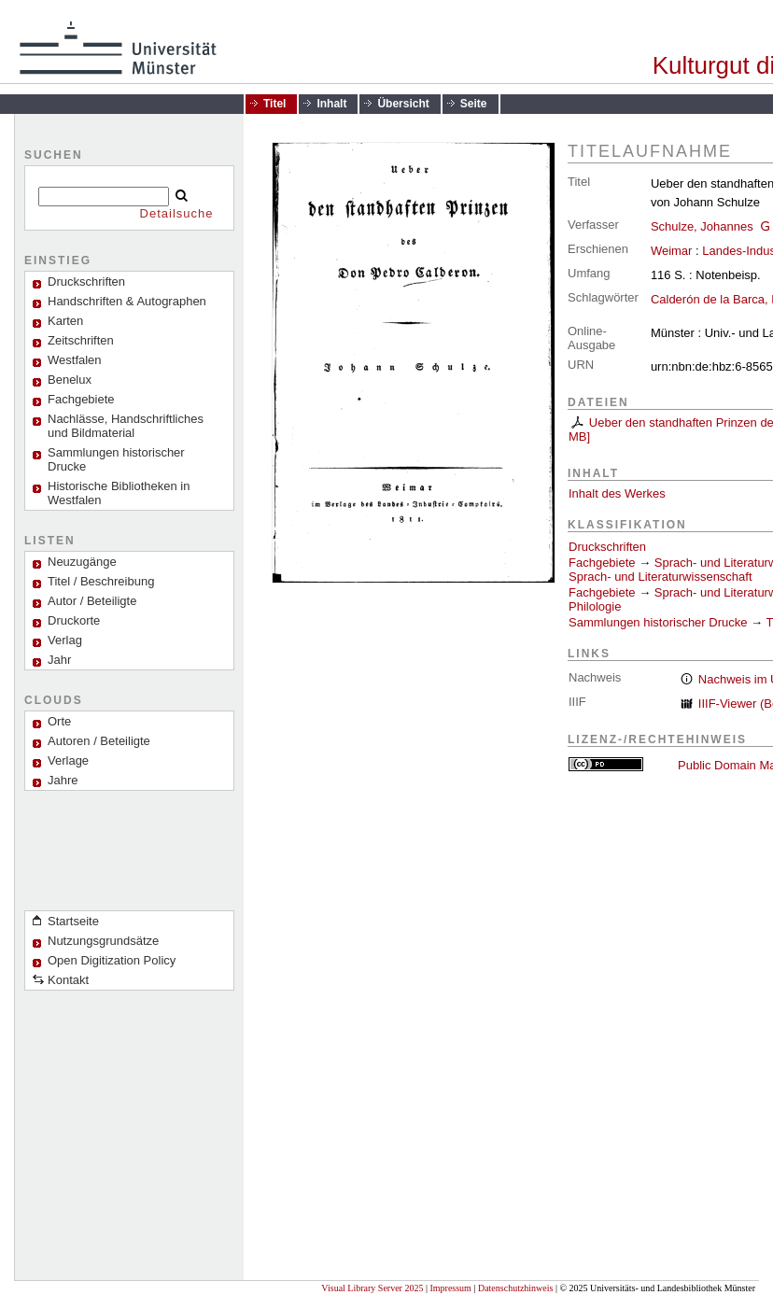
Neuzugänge (82, 562)
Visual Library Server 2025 (372, 1288)
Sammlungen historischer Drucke (116, 459)
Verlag (65, 640)
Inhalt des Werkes (617, 493)
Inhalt (331, 103)
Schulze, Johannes (702, 226)
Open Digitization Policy (112, 960)
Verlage (68, 760)
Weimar (672, 251)
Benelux (69, 380)
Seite (473, 103)
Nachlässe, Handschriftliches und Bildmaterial (126, 426)
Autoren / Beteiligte (99, 741)
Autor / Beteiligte (92, 601)
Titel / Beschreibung (101, 581)
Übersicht (403, 103)
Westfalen (75, 360)
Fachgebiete (81, 399)
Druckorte (74, 620)
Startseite (73, 921)
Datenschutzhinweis (516, 1288)
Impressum (450, 1288)
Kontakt (68, 980)
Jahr (59, 660)
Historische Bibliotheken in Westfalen (119, 493)
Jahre (63, 780)
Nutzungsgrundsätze (103, 941)
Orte (59, 721)
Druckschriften (607, 547)
